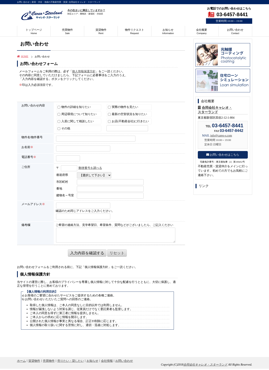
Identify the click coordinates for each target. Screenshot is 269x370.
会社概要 (201, 31)
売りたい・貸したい (70, 360)
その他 (64, 128)
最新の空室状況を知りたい (127, 114)
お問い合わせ (235, 31)
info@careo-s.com (221, 135)
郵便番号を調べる (90, 168)
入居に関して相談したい (76, 121)
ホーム (21, 360)
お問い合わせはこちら (222, 154)
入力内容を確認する (87, 253)
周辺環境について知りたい (77, 114)
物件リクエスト (134, 31)
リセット (117, 253)
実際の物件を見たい (123, 107)
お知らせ (168, 31)
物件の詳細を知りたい (74, 107)
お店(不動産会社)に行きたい (128, 121)
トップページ (34, 31)
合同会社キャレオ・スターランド (205, 364)
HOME (22, 56)
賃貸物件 (101, 31)
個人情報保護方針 (84, 71)
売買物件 (67, 31)
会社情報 (107, 360)
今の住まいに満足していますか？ (86, 10)
